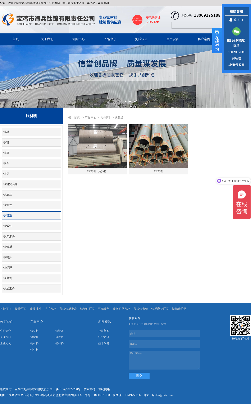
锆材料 (34, 343)
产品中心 (110, 39)
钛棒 (6, 152)
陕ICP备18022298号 (68, 389)
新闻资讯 (104, 321)
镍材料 (34, 337)
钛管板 (7, 246)
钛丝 (6, 163)
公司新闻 (103, 330)
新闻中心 (78, 39)
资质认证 (141, 39)
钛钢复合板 (10, 184)
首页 (16, 39)
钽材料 (59, 343)
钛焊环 (7, 267)
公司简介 (5, 330)
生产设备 (172, 39)
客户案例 (204, 39)
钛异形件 (9, 236)
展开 (217, 40)
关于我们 (47, 39)
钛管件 (7, 205)
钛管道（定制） (97, 171)
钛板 (6, 131)
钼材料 (34, 349)
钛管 (6, 142)
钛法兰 (7, 194)
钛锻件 (7, 225)
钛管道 (7, 215)
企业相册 (5, 337)
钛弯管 (7, 278)
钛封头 (7, 257)
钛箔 (6, 173)
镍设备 (59, 337)
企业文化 (5, 343)
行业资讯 (103, 337)
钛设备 (59, 330)
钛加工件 (9, 288)
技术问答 (103, 343)
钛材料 (105, 117)
